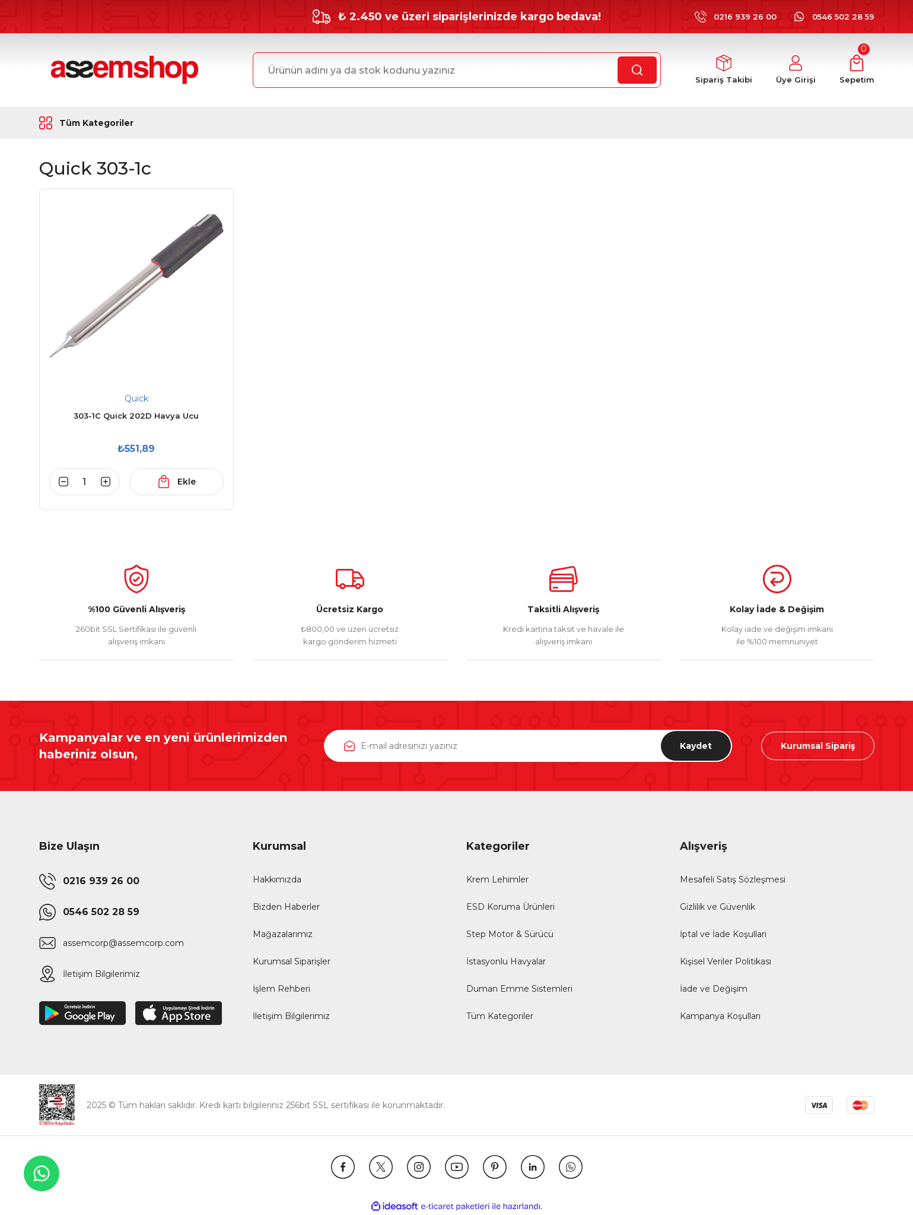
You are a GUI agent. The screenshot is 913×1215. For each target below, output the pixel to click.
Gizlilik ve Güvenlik (717, 906)
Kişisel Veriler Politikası (725, 961)
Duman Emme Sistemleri (519, 988)
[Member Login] (796, 70)
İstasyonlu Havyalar (506, 961)
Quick (136, 398)
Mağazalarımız (283, 934)
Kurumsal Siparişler (291, 961)
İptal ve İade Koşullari (723, 934)
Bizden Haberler (286, 906)
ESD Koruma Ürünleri (510, 906)
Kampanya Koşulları (720, 1016)
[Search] (457, 70)
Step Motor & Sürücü (509, 934)
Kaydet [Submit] (696, 746)
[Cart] (856, 70)
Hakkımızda (277, 879)
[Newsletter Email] (528, 746)
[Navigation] (115, 123)
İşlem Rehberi (281, 988)
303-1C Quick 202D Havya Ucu (136, 415)
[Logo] (122, 70)
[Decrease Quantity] (58, 481)
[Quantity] (84, 481)
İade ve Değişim (713, 988)
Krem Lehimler (497, 879)
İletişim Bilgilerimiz (291, 1016)
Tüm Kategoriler (499, 1016)
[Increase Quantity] (110, 481)
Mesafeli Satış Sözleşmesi (732, 879)
